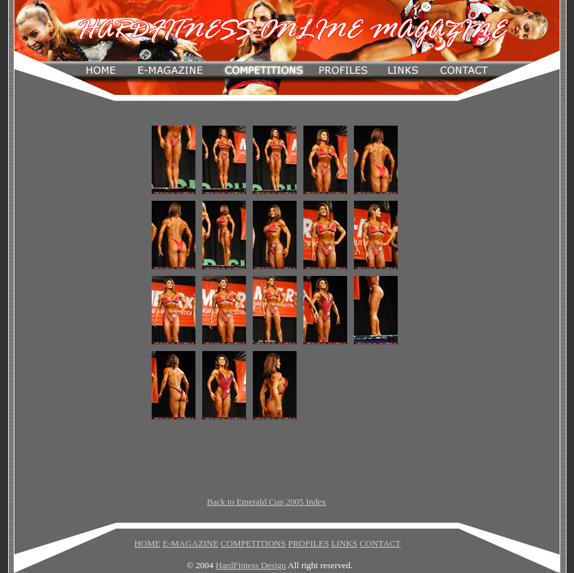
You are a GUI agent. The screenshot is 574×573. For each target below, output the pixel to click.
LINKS (344, 543)
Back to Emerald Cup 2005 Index (266, 502)
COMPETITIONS (253, 543)
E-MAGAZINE (191, 543)
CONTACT (379, 543)
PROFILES (308, 543)
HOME (147, 543)
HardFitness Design (251, 565)
